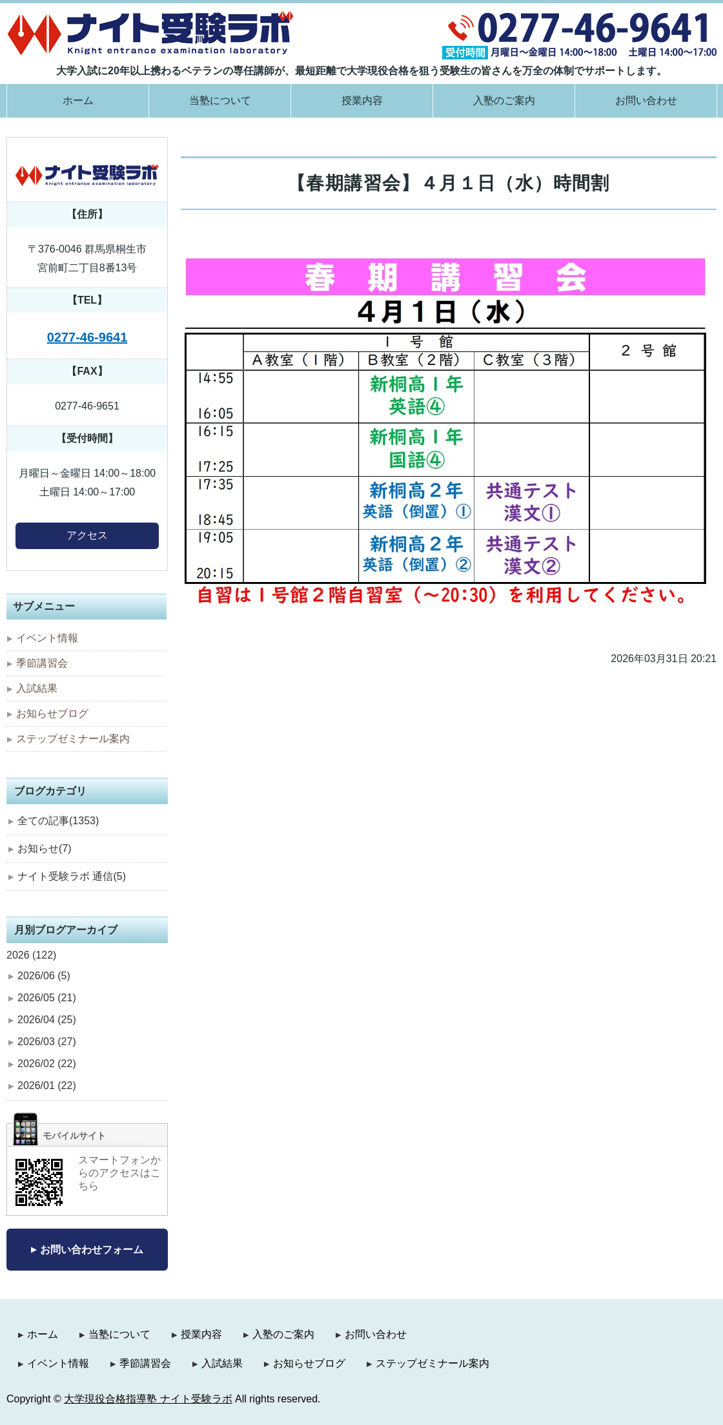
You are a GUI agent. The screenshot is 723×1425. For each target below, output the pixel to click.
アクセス (87, 535)
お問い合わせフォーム (91, 1249)
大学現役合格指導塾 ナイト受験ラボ (148, 1398)
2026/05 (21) (46, 997)
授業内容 (362, 100)
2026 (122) (31, 955)
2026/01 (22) (46, 1085)
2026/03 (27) (46, 1041)
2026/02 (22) (46, 1063)
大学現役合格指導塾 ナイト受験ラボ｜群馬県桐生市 (150, 33)
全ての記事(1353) (58, 820)
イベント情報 (47, 637)
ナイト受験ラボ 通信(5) (71, 876)
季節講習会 (42, 663)
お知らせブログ (52, 713)
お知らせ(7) (44, 848)
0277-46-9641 (87, 337)
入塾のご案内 (504, 100)
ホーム (78, 100)
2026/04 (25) (46, 1019)
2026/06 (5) (43, 975)
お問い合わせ (646, 100)
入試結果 (36, 688)
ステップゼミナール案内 (73, 738)
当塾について (220, 100)
